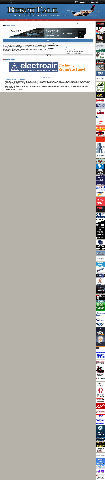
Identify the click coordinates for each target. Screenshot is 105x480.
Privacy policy (29, 51)
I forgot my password (70, 49)
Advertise (5, 20)
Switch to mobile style (48, 77)
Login (33, 20)
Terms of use (21, 51)
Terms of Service (9, 79)
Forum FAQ (16, 79)
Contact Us (22, 79)
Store (46, 20)
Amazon (13, 20)
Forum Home (10, 26)
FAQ (27, 20)
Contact (21, 20)
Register (40, 20)
